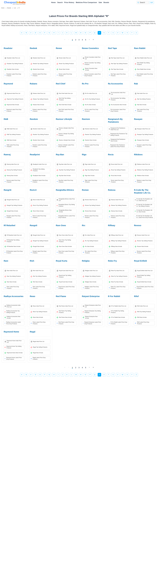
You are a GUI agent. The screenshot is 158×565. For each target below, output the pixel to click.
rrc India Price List (89, 235)
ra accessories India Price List (117, 93)
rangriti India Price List (11, 200)
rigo (84, 154)
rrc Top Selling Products (90, 241)
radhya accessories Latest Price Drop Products (12, 322)
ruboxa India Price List (116, 200)
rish (32, 261)
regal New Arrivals (36, 353)
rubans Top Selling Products (39, 99)
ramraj (7, 154)
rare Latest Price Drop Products (11, 287)
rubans (33, 84)
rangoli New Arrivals (37, 246)
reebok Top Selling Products (39, 64)
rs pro (85, 84)
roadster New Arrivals (11, 69)
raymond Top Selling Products (13, 99)
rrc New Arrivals (88, 246)
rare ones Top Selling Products (63, 240)
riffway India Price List (116, 235)
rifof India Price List (141, 306)
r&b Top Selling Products (12, 135)
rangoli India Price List (37, 235)
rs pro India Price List (90, 93)
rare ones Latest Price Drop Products (65, 252)
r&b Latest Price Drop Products (11, 145)
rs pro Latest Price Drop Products (90, 110)
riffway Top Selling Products (117, 241)
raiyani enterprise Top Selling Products (92, 311)
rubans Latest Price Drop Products (38, 110)
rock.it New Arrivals (37, 211)
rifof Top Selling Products (143, 312)
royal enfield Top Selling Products (142, 276)
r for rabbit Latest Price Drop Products (118, 322)
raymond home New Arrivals (13, 353)
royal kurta (61, 261)
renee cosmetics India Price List (91, 58)
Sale (100, 2)
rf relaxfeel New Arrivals (12, 246)
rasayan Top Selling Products (144, 135)
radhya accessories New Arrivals (12, 317)
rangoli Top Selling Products (39, 241)
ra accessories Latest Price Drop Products (117, 110)
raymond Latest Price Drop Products (12, 110)
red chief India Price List (64, 93)
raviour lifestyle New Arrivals (65, 140)
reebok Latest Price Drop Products (38, 74)
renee (59, 48)
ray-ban (60, 154)
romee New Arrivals (89, 211)
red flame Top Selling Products (63, 311)
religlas (86, 261)
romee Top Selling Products (91, 205)
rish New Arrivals (36, 282)
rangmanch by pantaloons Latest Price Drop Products (117, 145)
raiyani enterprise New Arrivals (90, 317)
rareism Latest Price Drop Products (91, 145)
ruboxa (111, 190)
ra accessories (115, 84)
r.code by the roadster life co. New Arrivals (143, 211)
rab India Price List (141, 93)
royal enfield (140, 261)
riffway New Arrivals (115, 246)
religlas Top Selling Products (92, 276)
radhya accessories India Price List (12, 306)
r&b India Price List (11, 129)
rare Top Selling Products (12, 276)
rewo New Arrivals (36, 317)
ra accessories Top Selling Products (117, 99)
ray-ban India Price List (64, 164)
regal (32, 332)
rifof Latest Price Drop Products (142, 322)
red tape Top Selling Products (118, 64)
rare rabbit (139, 48)
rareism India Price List (90, 129)
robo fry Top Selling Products (118, 276)
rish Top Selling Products (38, 276)
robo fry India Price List (116, 271)
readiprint (35, 154)
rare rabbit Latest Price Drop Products (144, 74)
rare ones (61, 225)
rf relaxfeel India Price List (13, 235)
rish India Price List (37, 271)
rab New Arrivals (140, 105)
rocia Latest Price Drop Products (116, 181)
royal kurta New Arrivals (64, 282)
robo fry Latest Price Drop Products (117, 287)
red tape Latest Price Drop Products (117, 74)
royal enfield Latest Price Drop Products (144, 287)
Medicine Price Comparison (86, 2)
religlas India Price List (90, 271)
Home (53, 2)
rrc (83, 225)
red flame (61, 296)
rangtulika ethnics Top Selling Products (65, 205)
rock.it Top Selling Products (39, 205)
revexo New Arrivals (141, 246)
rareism (86, 119)
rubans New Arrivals (37, 105)
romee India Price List (90, 200)
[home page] (14, 2)
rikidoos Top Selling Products (144, 170)
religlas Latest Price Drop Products (91, 287)
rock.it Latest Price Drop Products (38, 216)
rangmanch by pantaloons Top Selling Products (118, 134)
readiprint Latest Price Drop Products (39, 181)
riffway (111, 225)
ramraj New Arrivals (11, 176)
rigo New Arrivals (89, 176)
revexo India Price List (142, 235)
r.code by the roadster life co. (142, 191)
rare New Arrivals (10, 282)
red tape (112, 48)
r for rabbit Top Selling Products (116, 311)
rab (136, 84)
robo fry (112, 261)
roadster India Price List (12, 58)
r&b (6, 119)
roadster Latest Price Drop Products (12, 74)
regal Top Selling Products (38, 347)
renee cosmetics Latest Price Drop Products (92, 74)
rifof (136, 296)
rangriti (7, 190)
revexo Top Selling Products (143, 241)
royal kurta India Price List (64, 271)
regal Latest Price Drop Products (38, 358)
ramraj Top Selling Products (13, 170)
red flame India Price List (64, 306)
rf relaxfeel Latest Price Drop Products (13, 252)
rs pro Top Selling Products (91, 99)
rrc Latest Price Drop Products (90, 252)
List (15, 8)
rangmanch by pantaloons (115, 120)
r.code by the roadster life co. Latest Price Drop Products (144, 216)
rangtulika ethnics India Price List (65, 199)
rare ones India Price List (64, 235)
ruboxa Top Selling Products (118, 205)
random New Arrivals (37, 140)
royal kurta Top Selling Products (63, 276)
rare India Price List (11, 271)
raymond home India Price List (12, 341)
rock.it (33, 190)
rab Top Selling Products (143, 99)
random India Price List (38, 129)
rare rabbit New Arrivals (143, 69)
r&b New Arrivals (10, 140)
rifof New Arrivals (141, 317)
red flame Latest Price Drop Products (65, 322)
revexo (137, 225)
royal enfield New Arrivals (143, 282)
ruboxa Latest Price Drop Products (117, 216)
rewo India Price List (37, 306)
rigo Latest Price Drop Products (90, 181)
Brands (106, 2)
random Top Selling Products (39, 135)
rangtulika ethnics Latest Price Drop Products (65, 216)
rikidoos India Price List (142, 164)
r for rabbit (114, 296)
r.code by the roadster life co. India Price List (143, 199)
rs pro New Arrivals (89, 105)
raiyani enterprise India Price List (92, 306)
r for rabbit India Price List (117, 306)
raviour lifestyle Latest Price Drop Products (65, 145)
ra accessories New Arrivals (117, 105)
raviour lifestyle (64, 119)
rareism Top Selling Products (92, 135)
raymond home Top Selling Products (12, 347)
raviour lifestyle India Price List (65, 128)
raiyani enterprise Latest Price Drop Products (92, 322)
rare (6, 261)
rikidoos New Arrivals (142, 176)
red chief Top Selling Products (63, 99)
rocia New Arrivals (115, 176)
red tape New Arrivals (116, 69)
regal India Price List (37, 342)
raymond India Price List (12, 93)
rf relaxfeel (9, 225)
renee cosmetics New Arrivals (90, 69)
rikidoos (138, 154)
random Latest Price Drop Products (38, 145)
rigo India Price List (89, 164)
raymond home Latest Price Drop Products (13, 358)
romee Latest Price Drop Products (90, 216)
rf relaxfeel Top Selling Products (11, 240)
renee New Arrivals (62, 69)
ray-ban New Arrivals (63, 176)
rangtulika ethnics (65, 190)
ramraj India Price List (11, 164)
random (34, 119)
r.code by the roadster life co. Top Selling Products (143, 205)
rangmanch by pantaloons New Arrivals (117, 140)
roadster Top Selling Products (13, 64)
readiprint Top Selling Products (37, 169)
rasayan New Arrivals (142, 140)
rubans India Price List (37, 93)
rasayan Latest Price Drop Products (143, 145)
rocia (110, 154)
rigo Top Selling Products (91, 170)
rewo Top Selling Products (38, 312)
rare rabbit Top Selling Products (142, 63)
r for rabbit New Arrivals (117, 317)
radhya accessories (13, 296)
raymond (8, 84)
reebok (33, 48)
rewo (32, 296)
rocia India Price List (115, 164)
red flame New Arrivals (64, 317)
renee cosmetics (90, 48)
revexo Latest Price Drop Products (143, 252)
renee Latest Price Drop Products (64, 74)
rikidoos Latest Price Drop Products (143, 181)
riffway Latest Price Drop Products (116, 252)
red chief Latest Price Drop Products (65, 110)
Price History (69, 2)
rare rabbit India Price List (143, 58)
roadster (8, 48)
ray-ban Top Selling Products (65, 170)
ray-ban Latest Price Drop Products (64, 181)
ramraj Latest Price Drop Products (12, 181)
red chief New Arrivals (63, 105)
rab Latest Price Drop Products (142, 110)
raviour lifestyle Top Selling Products (65, 134)
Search (60, 2)
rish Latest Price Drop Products (37, 287)
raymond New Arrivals (11, 105)
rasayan (138, 119)
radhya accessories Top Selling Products (12, 311)
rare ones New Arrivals (64, 246)
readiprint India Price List (38, 164)
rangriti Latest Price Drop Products (12, 216)
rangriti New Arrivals (11, 211)
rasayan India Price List (142, 129)
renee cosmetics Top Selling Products (91, 63)
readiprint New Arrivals (37, 176)
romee (85, 190)
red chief (60, 84)
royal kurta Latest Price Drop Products (65, 287)
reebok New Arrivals (37, 69)
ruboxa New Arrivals (115, 211)
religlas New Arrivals (89, 282)
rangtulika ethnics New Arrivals (64, 211)
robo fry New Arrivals (116, 282)
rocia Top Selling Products (117, 170)
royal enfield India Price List (143, 271)
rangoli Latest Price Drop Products (38, 252)
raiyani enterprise (91, 296)
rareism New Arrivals (90, 140)
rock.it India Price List (37, 200)
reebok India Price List (37, 58)
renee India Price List (63, 58)
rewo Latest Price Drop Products (38, 322)
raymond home (11, 332)
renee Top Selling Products (65, 64)
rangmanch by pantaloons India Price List (117, 128)
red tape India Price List (116, 58)
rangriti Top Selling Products (13, 205)
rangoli (33, 225)
